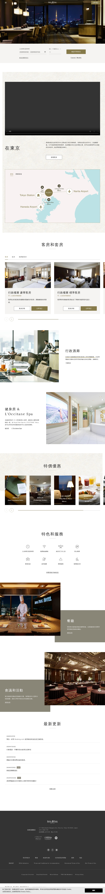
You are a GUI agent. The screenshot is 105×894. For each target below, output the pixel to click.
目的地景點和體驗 (60, 858)
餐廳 (36, 858)
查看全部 (70, 633)
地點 (80, 858)
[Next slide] (12, 319)
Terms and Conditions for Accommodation (46, 863)
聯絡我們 (11, 863)
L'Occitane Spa (17, 428)
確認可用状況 (76, 52)
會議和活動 (46, 858)
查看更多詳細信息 (52, 572)
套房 (13, 257)
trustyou (63, 837)
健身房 (7, 428)
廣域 (11, 174)
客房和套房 (26, 858)
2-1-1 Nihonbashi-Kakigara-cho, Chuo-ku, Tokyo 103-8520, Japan (58, 828)
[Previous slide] (6, 319)
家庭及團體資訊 (23, 58)
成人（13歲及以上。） (55, 49)
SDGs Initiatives (24, 863)
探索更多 (54, 157)
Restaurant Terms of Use (72, 863)
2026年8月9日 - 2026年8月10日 (30, 52)
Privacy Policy (79, 874)
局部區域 (19, 174)
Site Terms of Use (90, 863)
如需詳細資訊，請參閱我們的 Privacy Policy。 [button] (17, 891)
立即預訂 (96, 2)
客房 (6, 257)
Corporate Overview (27, 874)
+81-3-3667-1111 (43, 830)
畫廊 (72, 858)
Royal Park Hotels (42, 874)
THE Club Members (67, 874)
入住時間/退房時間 (24, 49)
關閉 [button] (93, 890)
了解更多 (68, 363)
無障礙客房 (23, 257)
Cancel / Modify (76, 58)
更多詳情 (22, 308)
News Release (54, 874)
